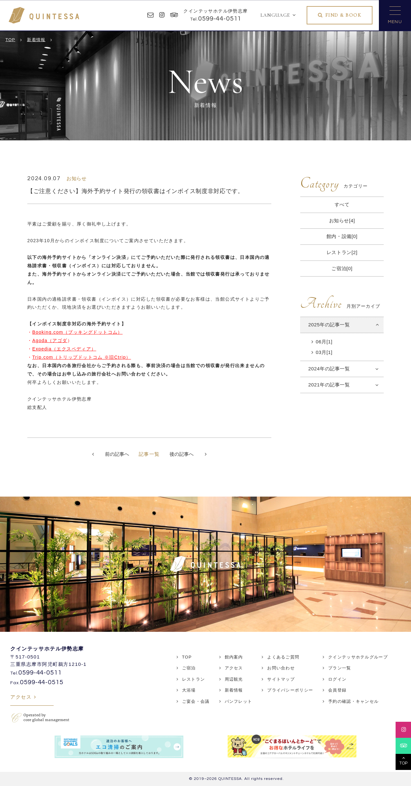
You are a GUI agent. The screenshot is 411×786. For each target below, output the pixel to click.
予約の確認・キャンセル (353, 701)
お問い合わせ (281, 668)
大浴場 (189, 690)
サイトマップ (281, 679)
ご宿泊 (189, 668)
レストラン (193, 679)
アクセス (20, 697)
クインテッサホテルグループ (358, 657)
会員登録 (337, 690)
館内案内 (234, 657)
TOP (187, 657)
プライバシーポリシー (290, 690)
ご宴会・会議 (196, 701)
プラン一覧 (339, 668)
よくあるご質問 (283, 657)
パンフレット (238, 701)
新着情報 (234, 690)
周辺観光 (234, 679)
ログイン (337, 679)
